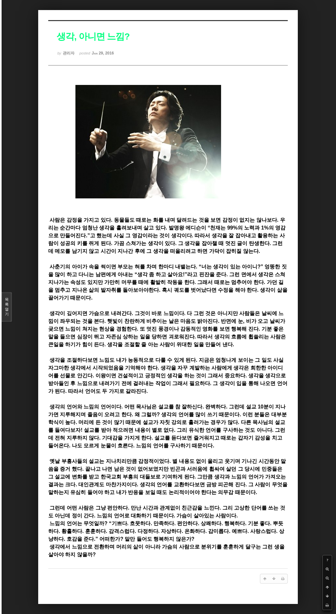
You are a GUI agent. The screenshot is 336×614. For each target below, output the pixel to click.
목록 (7, 307)
